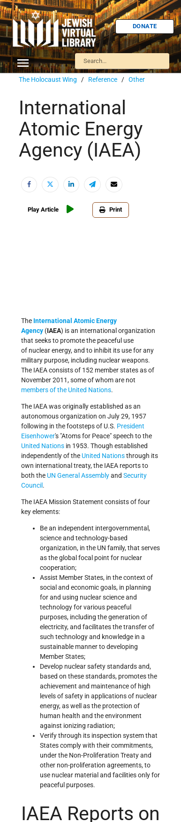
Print (110, 209)
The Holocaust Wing (48, 79)
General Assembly (83, 475)
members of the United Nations (66, 390)
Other (136, 79)
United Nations (103, 455)
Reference (102, 79)
